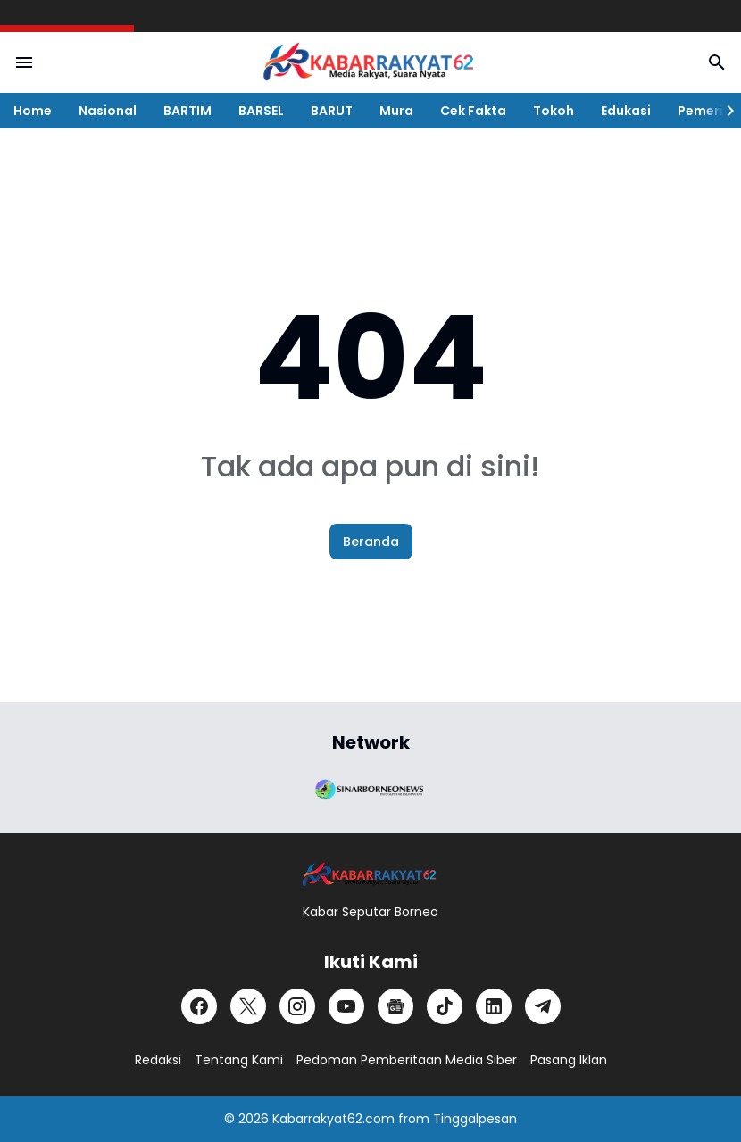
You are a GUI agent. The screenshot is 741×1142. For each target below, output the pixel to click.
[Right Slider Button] (723, 110)
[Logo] (370, 875)
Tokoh (553, 111)
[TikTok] (444, 1006)
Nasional (108, 111)
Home (32, 111)
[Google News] (395, 1006)
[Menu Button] (24, 62)
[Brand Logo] (370, 788)
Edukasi (626, 111)
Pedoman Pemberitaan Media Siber (406, 1060)
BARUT (332, 111)
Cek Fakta (473, 111)
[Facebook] (199, 1006)
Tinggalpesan (475, 1119)
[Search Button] (717, 62)
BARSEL (261, 111)
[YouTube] (346, 1006)
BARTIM (187, 111)
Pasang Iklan (568, 1060)
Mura (396, 111)
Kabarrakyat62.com (333, 1119)
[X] (248, 1006)
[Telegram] (543, 1006)
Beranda (371, 541)
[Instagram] (297, 1006)
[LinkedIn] (494, 1006)
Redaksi (158, 1060)
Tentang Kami (239, 1060)
